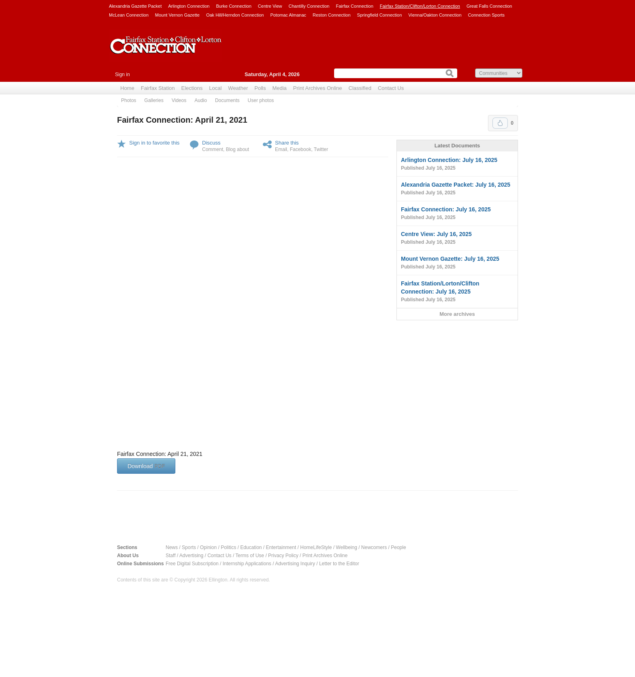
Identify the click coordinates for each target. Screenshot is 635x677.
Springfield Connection (379, 15)
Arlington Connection (188, 6)
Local (215, 88)
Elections (192, 88)
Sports (189, 547)
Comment (212, 149)
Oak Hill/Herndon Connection (235, 15)
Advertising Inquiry (295, 563)
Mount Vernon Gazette (177, 15)
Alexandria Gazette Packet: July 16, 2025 (457, 189)
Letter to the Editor (339, 563)
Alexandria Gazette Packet (135, 6)
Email (281, 149)
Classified (360, 88)
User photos (261, 100)
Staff (170, 555)
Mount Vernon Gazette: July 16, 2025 (457, 263)
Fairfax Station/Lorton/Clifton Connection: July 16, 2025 (457, 292)
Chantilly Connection (309, 6)
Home (127, 88)
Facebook (300, 149)
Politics (228, 547)
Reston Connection (332, 15)
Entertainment (281, 547)
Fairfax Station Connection (165, 51)
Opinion (208, 547)
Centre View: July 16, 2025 (457, 238)
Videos (179, 100)
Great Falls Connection (489, 6)
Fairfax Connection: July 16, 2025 (457, 213)
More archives (457, 314)
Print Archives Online (317, 88)
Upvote (500, 123)
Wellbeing (346, 547)
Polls (260, 88)
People (398, 547)
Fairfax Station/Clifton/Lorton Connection (420, 6)
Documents (227, 100)
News (172, 547)
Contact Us (391, 88)
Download (146, 466)
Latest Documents (457, 146)
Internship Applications (247, 563)
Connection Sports (486, 15)
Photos (128, 100)
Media (279, 88)
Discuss (211, 143)
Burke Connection (233, 6)
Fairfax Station (158, 88)
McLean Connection (129, 15)
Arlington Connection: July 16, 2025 (457, 164)
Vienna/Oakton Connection (434, 15)
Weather (238, 88)
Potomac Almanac (288, 15)
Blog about (237, 149)
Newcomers (374, 547)
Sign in (122, 74)
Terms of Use (249, 555)
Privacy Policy (283, 555)
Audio (200, 100)
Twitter (321, 149)
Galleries (153, 100)
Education (251, 547)
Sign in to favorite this (154, 143)
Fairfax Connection (354, 6)
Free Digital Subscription (192, 563)
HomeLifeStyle (316, 547)
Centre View (270, 6)
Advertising (191, 555)
